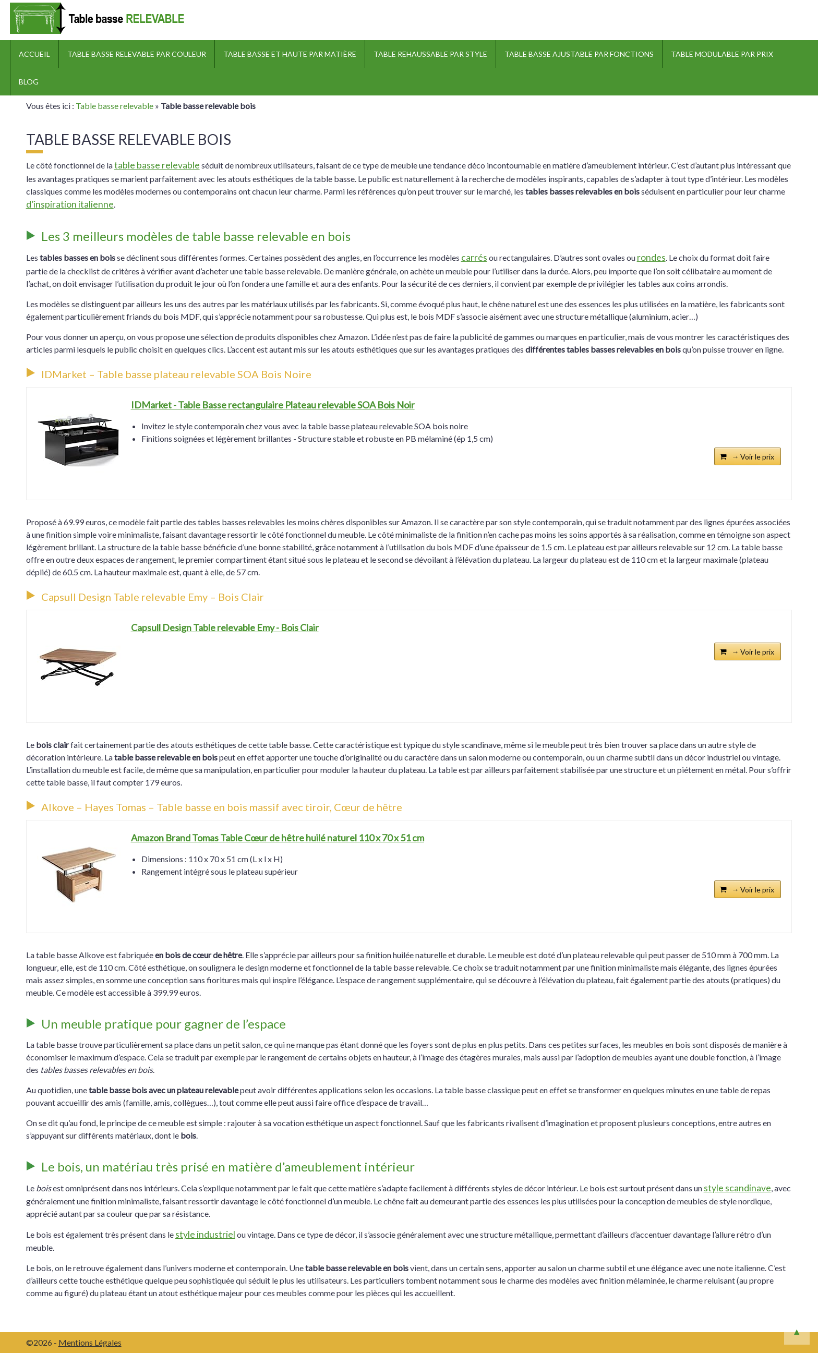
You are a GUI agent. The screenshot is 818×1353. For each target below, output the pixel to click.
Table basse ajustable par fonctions (579, 54)
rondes (651, 257)
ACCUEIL (34, 54)
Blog (29, 81)
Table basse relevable (114, 106)
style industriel (205, 1234)
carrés (474, 257)
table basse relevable (157, 165)
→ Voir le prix (752, 456)
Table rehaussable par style (430, 54)
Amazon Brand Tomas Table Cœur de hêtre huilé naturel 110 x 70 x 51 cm (277, 837)
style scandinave (737, 1187)
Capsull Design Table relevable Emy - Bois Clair (225, 627)
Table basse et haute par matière (289, 54)
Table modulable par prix (722, 54)
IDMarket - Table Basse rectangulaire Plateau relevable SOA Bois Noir (273, 404)
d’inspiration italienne (70, 204)
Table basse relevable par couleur (136, 54)
